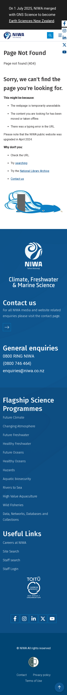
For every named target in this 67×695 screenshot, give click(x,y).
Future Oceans (13, 452)
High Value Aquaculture (20, 496)
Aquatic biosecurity (17, 479)
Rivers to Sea (12, 487)
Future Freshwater (16, 435)
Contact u (16, 178)
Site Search (11, 551)
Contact (22, 675)
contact (46, 316)
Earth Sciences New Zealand (31, 21)
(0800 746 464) (17, 363)
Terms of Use (33, 681)
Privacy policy (42, 675)
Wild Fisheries (13, 505)
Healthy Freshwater (17, 444)
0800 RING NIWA (18, 356)
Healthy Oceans (14, 461)
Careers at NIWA (14, 543)
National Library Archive (34, 171)
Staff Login (10, 569)
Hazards (9, 470)
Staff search (11, 560)
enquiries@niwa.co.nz (23, 370)
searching (21, 163)
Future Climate (13, 417)
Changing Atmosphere (19, 426)
